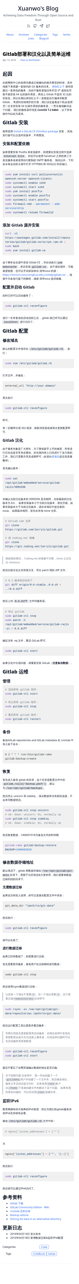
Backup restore (19, 1215)
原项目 (55, 456)
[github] (35, 26)
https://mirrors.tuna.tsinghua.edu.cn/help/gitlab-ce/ (34, 275)
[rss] (29, 26)
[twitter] (48, 26)
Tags (55, 34)
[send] (41, 26)
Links (31, 38)
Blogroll (44, 38)
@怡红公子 (58, 86)
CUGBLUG (39, 1254)
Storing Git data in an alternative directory (35, 1219)
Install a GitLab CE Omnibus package (36, 131)
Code (44, 1247)
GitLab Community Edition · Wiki (29, 1207)
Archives (24, 34)
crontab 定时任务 (20, 1211)
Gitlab (51, 1254)
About (10, 34)
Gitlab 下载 (16, 1203)
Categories (40, 34)
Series (66, 34)
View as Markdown (30, 60)
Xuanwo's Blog (38, 8)
